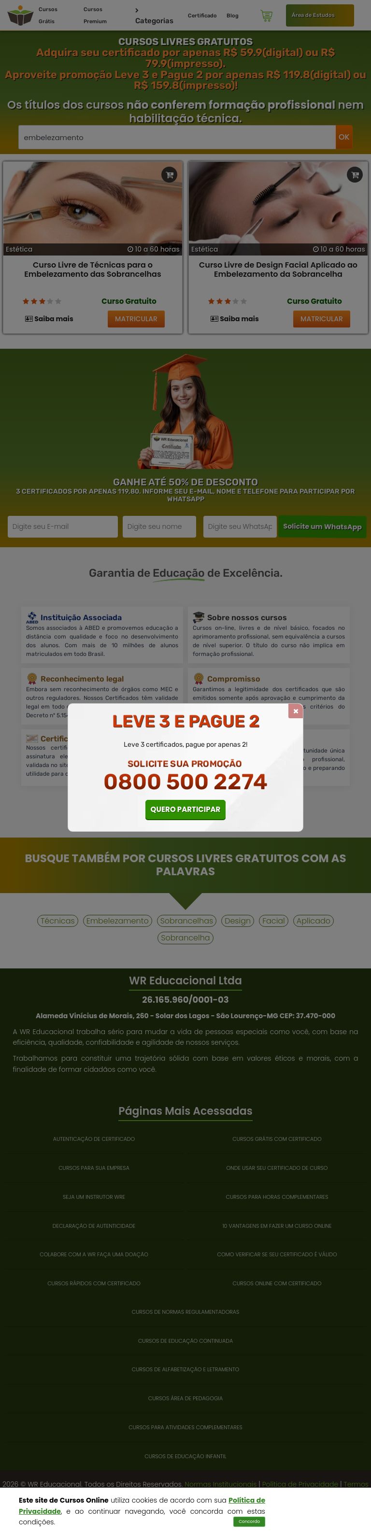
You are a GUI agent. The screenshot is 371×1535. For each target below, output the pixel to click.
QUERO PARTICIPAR (186, 809)
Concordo (249, 1521)
